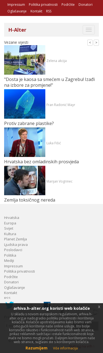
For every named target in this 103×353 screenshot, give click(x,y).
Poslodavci (13, 249)
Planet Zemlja (15, 239)
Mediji (9, 260)
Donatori (86, 4)
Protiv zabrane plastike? (29, 123)
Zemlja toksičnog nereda (29, 200)
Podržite (68, 4)
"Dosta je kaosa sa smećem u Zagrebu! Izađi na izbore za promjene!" (49, 82)
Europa (10, 223)
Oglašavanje (17, 11)
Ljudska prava (16, 244)
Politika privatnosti (43, 4)
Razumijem (37, 348)
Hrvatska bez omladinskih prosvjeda (41, 162)
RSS (48, 11)
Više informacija (65, 348)
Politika (10, 255)
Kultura (10, 233)
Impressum (16, 4)
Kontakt (36, 11)
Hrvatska (11, 217)
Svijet (8, 228)
